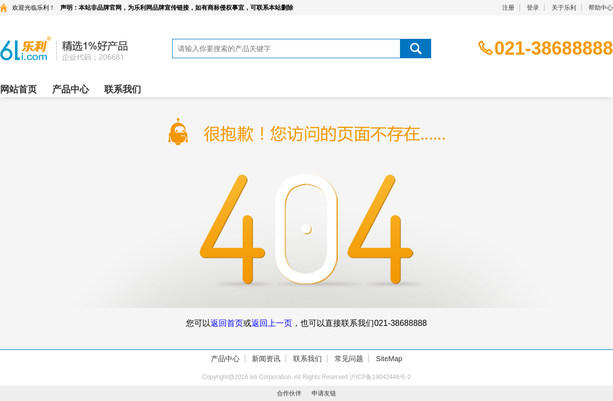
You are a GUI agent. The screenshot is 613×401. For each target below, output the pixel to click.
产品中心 (70, 89)
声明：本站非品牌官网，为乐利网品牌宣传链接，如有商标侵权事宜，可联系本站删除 (176, 7)
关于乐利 (564, 7)
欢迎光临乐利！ (33, 7)
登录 (533, 7)
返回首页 (226, 323)
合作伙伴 (289, 393)
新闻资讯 (266, 359)
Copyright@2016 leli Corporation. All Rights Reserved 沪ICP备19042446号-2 (306, 377)
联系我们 (122, 89)
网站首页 (18, 89)
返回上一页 (271, 323)
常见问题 (349, 359)
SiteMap (389, 359)
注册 (508, 7)
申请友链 (324, 393)
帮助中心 (600, 7)
